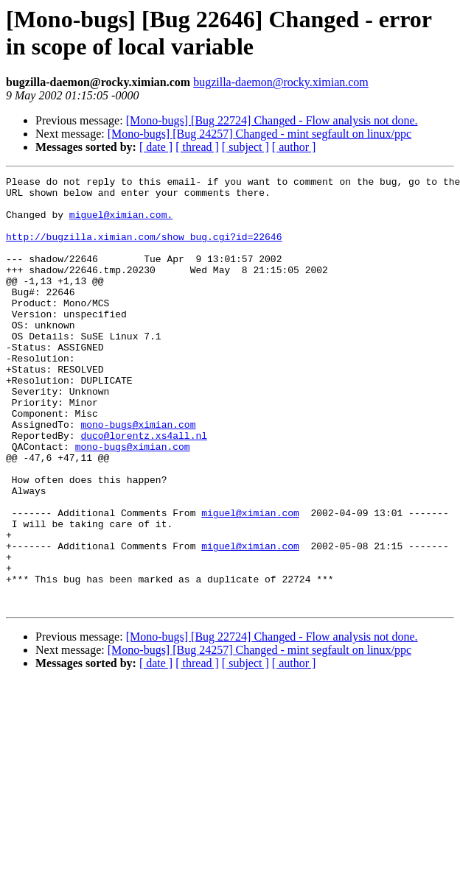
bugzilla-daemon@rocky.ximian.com (281, 82)
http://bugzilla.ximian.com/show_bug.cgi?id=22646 (144, 249)
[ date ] (155, 147)
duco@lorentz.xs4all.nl (143, 488)
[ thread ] (197, 147)
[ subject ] (245, 147)
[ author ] (294, 147)
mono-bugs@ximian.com (137, 475)
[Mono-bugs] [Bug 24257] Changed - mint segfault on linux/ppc (259, 133)
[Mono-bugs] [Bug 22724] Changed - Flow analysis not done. (272, 120)
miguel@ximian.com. (120, 223)
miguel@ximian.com (250, 581)
